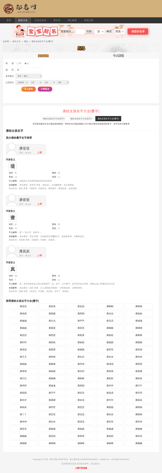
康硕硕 (52, 371)
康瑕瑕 (138, 364)
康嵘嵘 (109, 443)
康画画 (23, 313)
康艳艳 (52, 357)
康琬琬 (80, 349)
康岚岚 (24, 251)
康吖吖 (138, 385)
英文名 (57, 20)
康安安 (80, 393)
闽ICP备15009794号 (59, 459)
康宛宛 (52, 436)
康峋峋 (52, 443)
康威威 (109, 429)
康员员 (109, 321)
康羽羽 (138, 393)
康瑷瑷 (52, 400)
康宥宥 (80, 436)
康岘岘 (109, 328)
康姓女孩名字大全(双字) (81, 118)
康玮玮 (80, 364)
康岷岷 (23, 443)
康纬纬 (23, 385)
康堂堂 (23, 429)
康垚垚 (52, 421)
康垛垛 (80, 421)
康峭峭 (138, 328)
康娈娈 (80, 407)
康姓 (26, 41)
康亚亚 (52, 414)
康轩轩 (23, 342)
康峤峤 (80, 378)
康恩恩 (52, 335)
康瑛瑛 (23, 371)
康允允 (52, 321)
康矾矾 (52, 342)
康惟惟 (138, 306)
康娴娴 (52, 378)
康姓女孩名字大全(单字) (53, 118)
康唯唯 (138, 414)
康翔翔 (80, 313)
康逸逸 (52, 385)
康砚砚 (52, 313)
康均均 (109, 400)
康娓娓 (23, 328)
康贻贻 (138, 313)
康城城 (138, 321)
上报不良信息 (81, 468)
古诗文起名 (40, 20)
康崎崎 (80, 443)
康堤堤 (24, 148)
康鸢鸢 (138, 371)
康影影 (109, 378)
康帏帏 (109, 306)
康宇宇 (52, 393)
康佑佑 (80, 400)
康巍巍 (138, 443)
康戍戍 (109, 393)
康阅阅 (80, 385)
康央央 (109, 357)
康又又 (23, 357)
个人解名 (118, 55)
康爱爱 (52, 349)
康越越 (23, 321)
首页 (8, 20)
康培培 (138, 421)
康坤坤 (23, 421)
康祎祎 (80, 371)
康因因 (23, 393)
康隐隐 (109, 407)
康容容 (80, 328)
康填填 (23, 349)
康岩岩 (138, 436)
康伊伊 (109, 385)
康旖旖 (52, 364)
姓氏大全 (23, 20)
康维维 (109, 371)
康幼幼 (138, 357)
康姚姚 (80, 429)
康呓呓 (52, 407)
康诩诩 (138, 349)
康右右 (80, 357)
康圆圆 (138, 342)
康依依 (109, 414)
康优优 (80, 414)
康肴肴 (138, 335)
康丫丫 (23, 414)
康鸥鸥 (138, 407)
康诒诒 (109, 313)
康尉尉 (109, 436)
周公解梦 (72, 20)
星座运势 (88, 20)
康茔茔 (109, 349)
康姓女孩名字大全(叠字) (108, 118)
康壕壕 (52, 429)
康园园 (109, 342)
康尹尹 (80, 321)
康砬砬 (109, 335)
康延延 (138, 400)
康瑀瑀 (109, 364)
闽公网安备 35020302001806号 (84, 459)
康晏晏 (80, 335)
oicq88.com (104, 459)
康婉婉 (23, 436)
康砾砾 (80, 342)
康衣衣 (23, 400)
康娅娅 (138, 429)
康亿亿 (23, 378)
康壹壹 (24, 200)
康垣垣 (109, 421)
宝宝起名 (43, 55)
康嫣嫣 (23, 364)
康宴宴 (52, 328)
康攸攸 (23, 407)
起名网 (6, 41)
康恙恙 (23, 335)
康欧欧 (138, 378)
